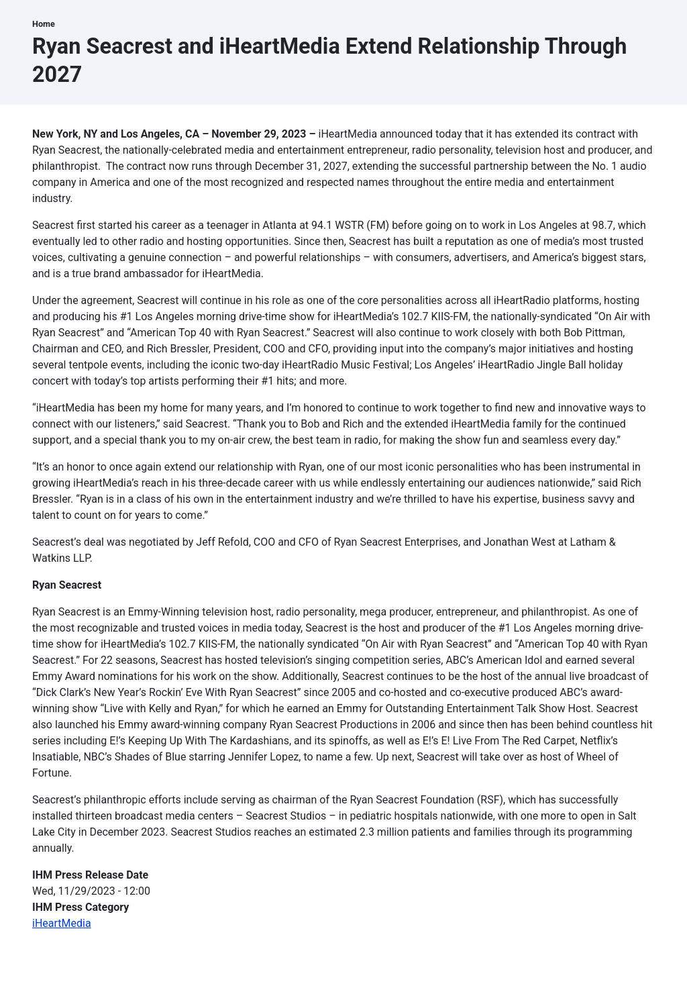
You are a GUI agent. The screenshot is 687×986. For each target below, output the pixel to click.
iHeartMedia (61, 923)
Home (43, 24)
